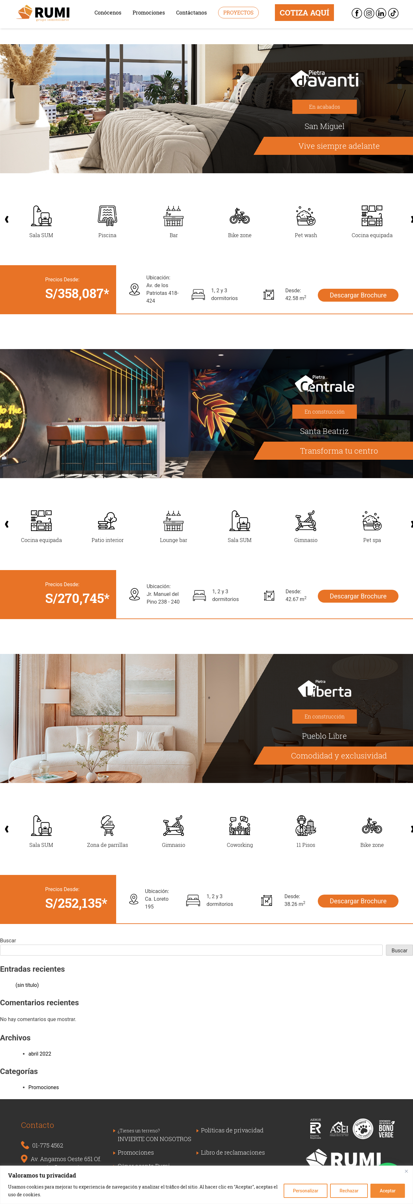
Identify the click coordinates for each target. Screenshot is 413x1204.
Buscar (8, 941)
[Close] (406, 1171)
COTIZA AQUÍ (304, 12)
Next (409, 216)
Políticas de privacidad (232, 1130)
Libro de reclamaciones (233, 1152)
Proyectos (238, 12)
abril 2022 (39, 1054)
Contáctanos (191, 12)
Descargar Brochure (358, 295)
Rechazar (348, 1190)
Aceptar (388, 1190)
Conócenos (108, 12)
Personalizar (305, 1190)
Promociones (149, 12)
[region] (206, 1185)
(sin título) (27, 985)
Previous (3, 216)
